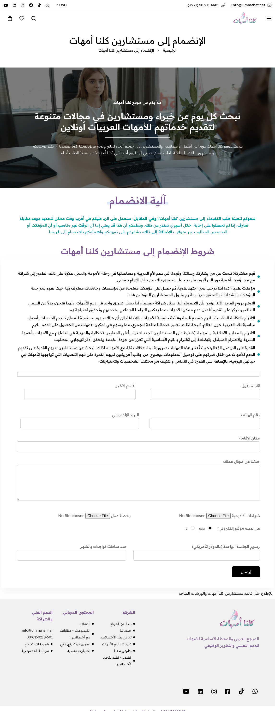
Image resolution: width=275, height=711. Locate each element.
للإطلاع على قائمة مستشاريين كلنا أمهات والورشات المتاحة (226, 593)
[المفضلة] (22, 18)
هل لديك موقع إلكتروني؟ (238, 528)
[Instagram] (22, 4)
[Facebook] (31, 4)
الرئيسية (170, 50)
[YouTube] (6, 4)
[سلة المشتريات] (10, 18)
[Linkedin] (14, 4)
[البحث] (34, 18)
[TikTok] (39, 4)
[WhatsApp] (47, 4)
